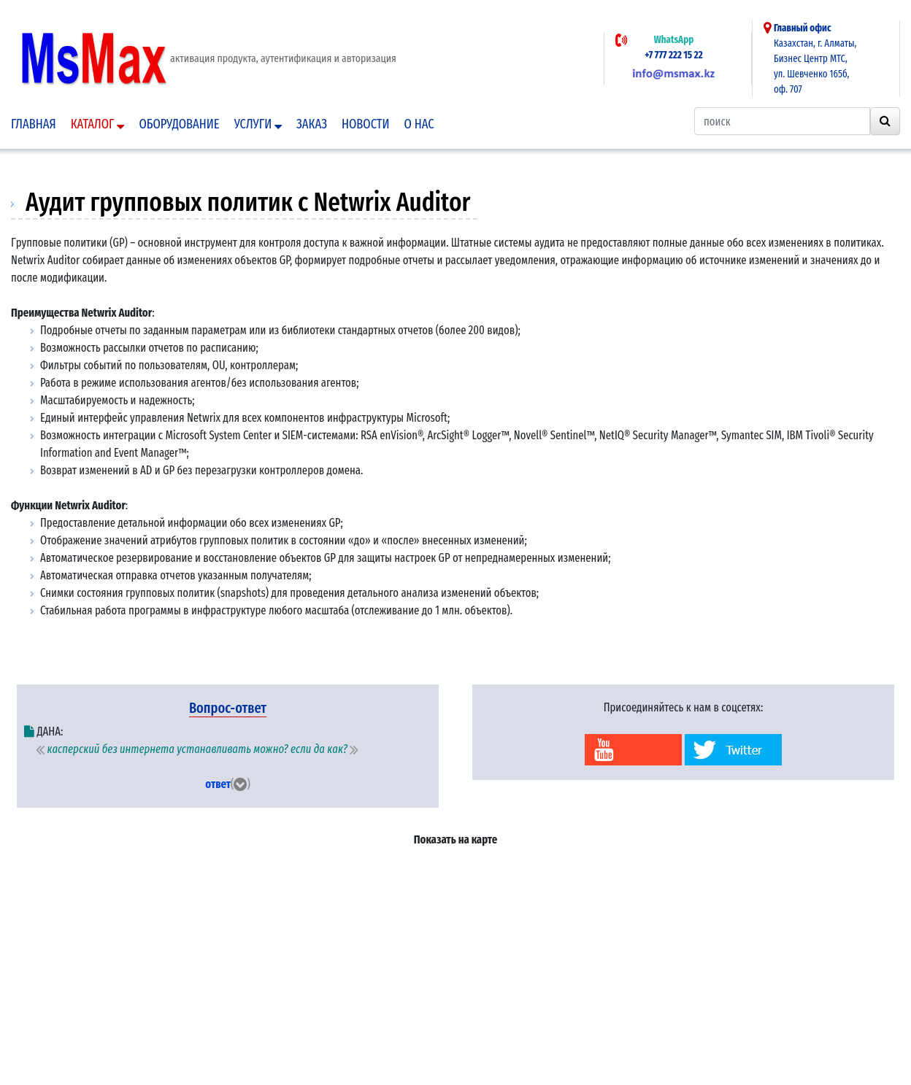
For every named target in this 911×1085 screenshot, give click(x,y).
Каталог (98, 124)
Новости (366, 124)
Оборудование (179, 124)
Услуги (258, 124)
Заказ (311, 124)
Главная (33, 124)
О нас (419, 124)
